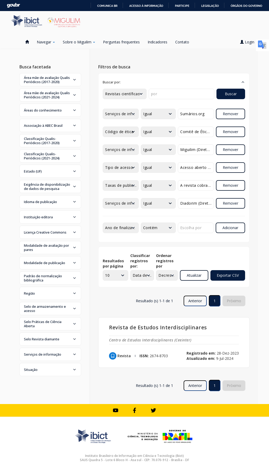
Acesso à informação (146, 6)
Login (249, 41)
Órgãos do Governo (246, 6)
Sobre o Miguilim (79, 41)
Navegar (46, 41)
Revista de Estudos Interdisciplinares (158, 327)
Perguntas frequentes (121, 41)
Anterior (195, 300)
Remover (230, 113)
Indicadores (157, 41)
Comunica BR (107, 6)
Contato (182, 41)
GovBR (13, 5)
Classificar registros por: (140, 261)
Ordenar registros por (165, 261)
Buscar (231, 93)
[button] (50, 79)
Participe (182, 6)
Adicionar (230, 227)
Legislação (210, 6)
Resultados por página (113, 263)
